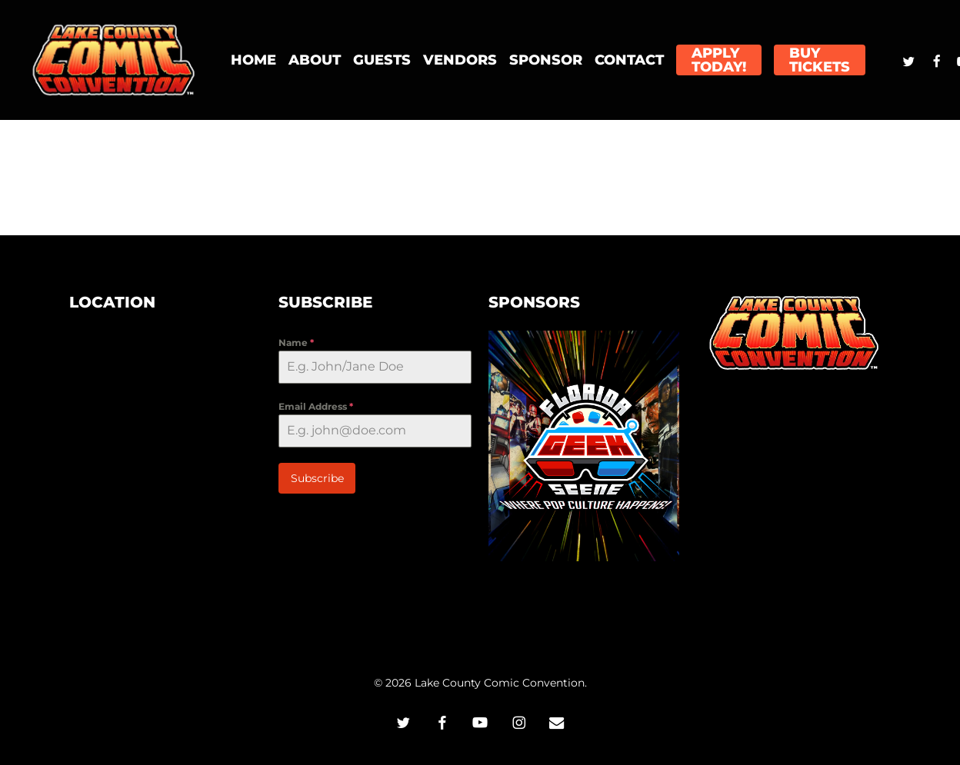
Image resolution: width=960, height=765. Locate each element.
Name (296, 342)
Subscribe (317, 478)
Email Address (315, 406)
